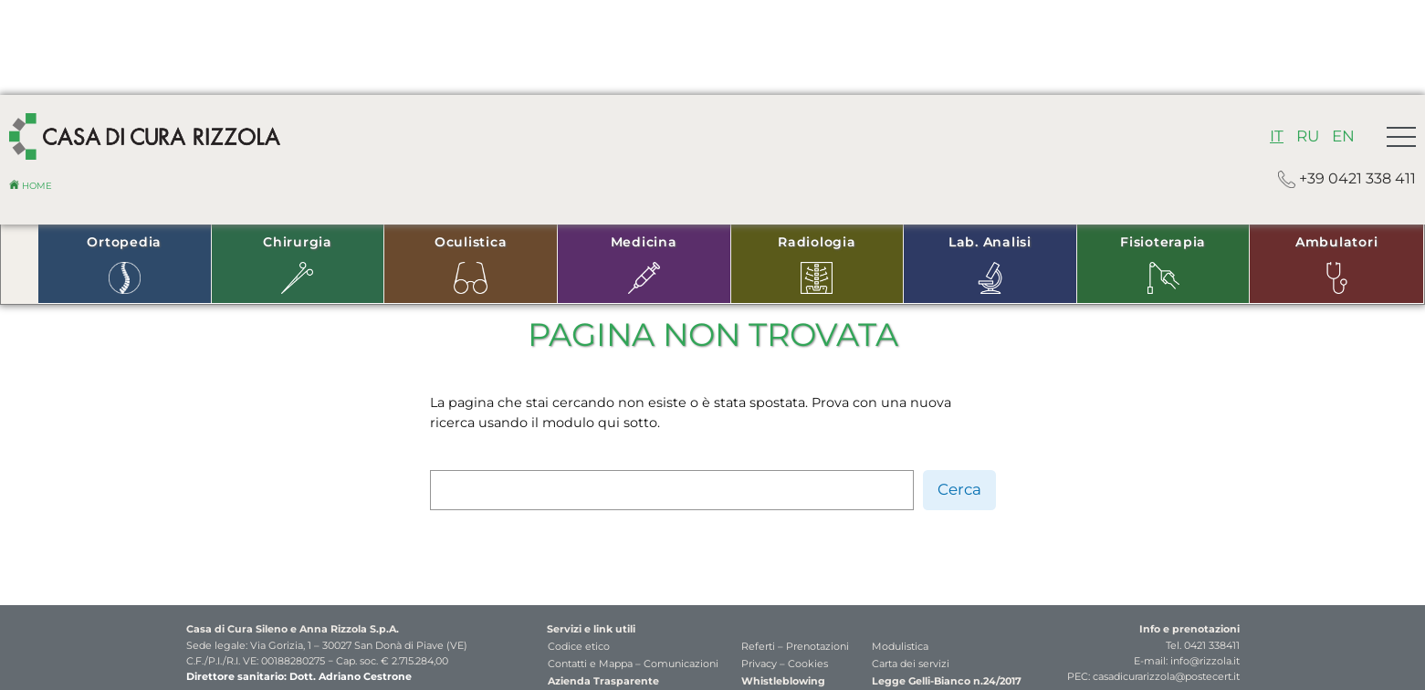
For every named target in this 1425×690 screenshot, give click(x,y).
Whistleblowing (783, 680)
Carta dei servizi (910, 663)
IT (1277, 136)
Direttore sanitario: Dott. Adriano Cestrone (299, 676)
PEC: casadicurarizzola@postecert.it (1153, 676)
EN (1343, 136)
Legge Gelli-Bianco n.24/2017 (947, 680)
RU (1307, 136)
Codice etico (579, 646)
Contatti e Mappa (590, 663)
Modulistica (900, 646)
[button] (1401, 137)
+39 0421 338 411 (1347, 179)
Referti (758, 646)
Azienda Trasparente (603, 680)
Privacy (759, 663)
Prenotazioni (817, 646)
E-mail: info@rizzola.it (1187, 660)
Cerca (959, 489)
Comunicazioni (681, 663)
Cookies (808, 663)
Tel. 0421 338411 (1203, 645)
